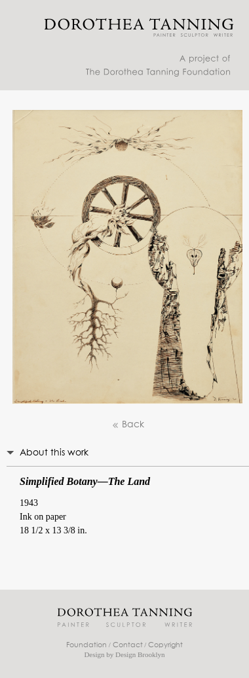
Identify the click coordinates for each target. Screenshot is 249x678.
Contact (128, 645)
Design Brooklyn (139, 654)
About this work (54, 452)
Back (127, 425)
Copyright (165, 645)
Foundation (86, 645)
